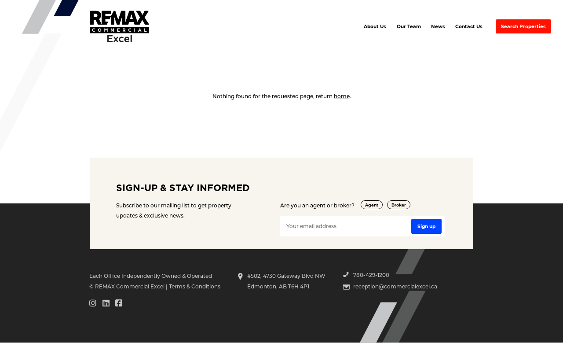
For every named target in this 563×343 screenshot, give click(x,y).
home (342, 96)
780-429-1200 (371, 274)
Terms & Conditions (194, 286)
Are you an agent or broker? (317, 205)
